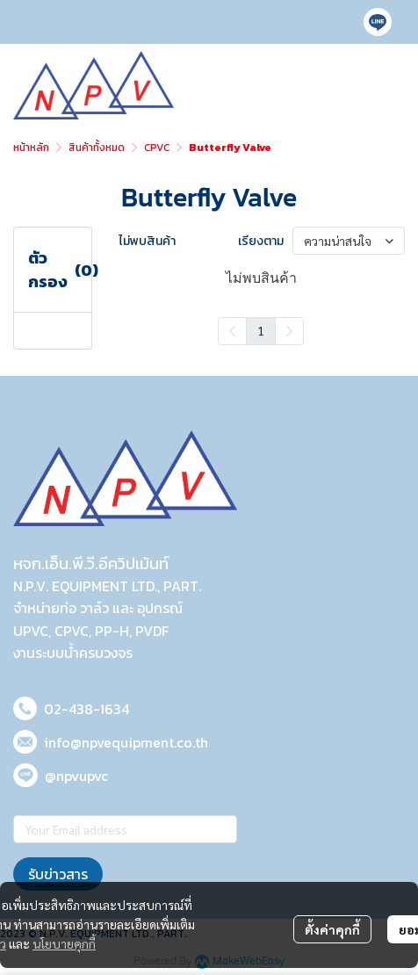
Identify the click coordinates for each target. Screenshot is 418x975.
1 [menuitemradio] (260, 330)
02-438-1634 (86, 708)
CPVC (156, 147)
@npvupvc (76, 775)
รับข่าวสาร (58, 874)
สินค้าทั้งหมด (96, 147)
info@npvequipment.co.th (126, 742)
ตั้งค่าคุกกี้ (332, 929)
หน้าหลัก (31, 147)
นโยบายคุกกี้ (64, 943)
